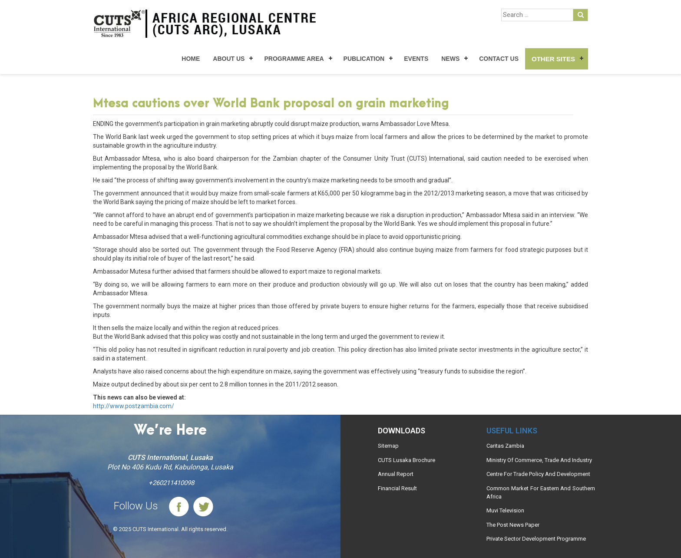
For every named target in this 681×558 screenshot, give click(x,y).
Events (416, 58)
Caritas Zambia (505, 445)
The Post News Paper (512, 525)
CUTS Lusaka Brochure (406, 460)
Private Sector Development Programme (536, 538)
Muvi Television (505, 510)
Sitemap (388, 445)
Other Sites (553, 59)
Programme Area (294, 58)
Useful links (511, 430)
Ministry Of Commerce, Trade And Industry (539, 460)
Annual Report (395, 474)
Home (191, 58)
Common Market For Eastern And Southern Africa (540, 492)
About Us (229, 58)
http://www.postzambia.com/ (133, 406)
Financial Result (397, 488)
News (450, 58)
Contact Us (499, 58)
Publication (364, 58)
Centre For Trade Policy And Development (538, 474)
